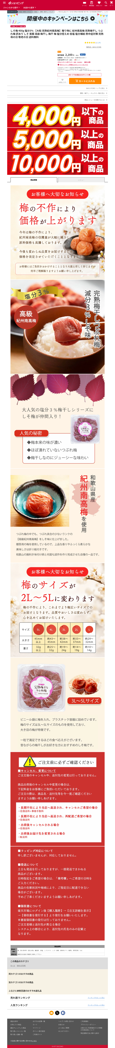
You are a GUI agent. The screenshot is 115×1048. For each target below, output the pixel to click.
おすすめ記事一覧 (39, 1021)
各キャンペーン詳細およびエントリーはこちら (74, 65)
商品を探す (14, 1021)
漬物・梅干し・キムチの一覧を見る (92, 93)
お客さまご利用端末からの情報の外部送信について (91, 1029)
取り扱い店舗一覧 (16, 1034)
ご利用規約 (84, 1021)
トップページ (12, 12)
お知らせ (61, 1024)
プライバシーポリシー (88, 1024)
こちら (34, 1041)
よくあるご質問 (63, 1028)
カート (35, 1024)
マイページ (36, 1028)
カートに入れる (85, 81)
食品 (35, 12)
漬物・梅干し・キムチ (46, 12)
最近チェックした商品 (18, 1028)
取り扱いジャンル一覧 (18, 1031)
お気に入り (62, 82)
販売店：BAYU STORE (93, 47)
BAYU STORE (21, 965)
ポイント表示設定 (39, 1031)
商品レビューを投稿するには (94, 100)
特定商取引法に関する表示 (90, 1033)
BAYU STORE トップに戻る (95, 88)
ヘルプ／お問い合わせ (66, 1021)
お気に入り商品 (15, 1024)
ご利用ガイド (37, 1034)
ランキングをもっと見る (96, 998)
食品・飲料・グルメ (25, 12)
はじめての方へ (63, 1031)
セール (12, 965)
